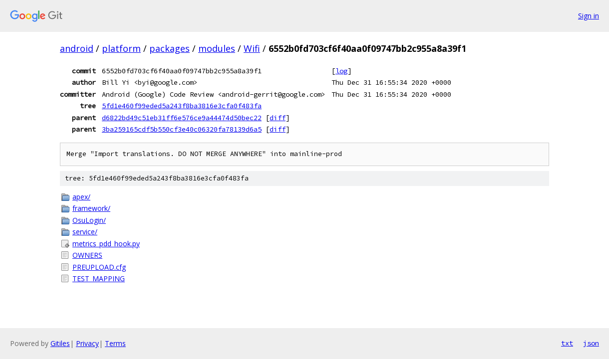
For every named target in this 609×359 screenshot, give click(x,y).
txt (567, 343)
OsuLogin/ (89, 220)
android (76, 48)
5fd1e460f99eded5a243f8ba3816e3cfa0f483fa (182, 105)
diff (278, 117)
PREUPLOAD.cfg (99, 267)
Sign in (588, 15)
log (341, 70)
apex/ (81, 196)
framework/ (91, 208)
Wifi (252, 48)
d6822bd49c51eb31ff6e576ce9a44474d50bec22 (182, 117)
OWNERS (87, 255)
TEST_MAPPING (98, 278)
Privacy (87, 343)
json (591, 343)
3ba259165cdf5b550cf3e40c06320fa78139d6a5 (182, 129)
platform (121, 48)
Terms (115, 343)
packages (169, 48)
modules (216, 48)
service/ (84, 231)
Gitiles (60, 343)
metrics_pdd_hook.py (106, 243)
